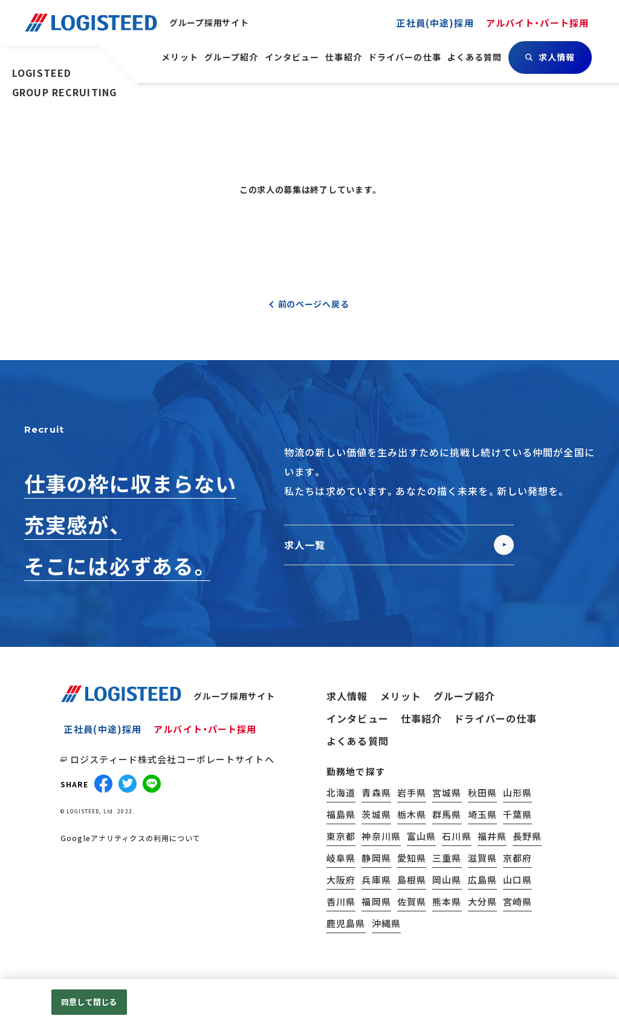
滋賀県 (482, 857)
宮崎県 (517, 901)
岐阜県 (340, 857)
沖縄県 (386, 923)
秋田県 (482, 792)
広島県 (482, 879)
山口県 (517, 879)
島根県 (411, 879)
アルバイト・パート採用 (205, 729)
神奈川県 (381, 836)
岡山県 (446, 879)
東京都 (340, 836)
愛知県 (411, 857)
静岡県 (376, 857)
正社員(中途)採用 (102, 729)
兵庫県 (376, 879)
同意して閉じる (89, 1002)
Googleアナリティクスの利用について (130, 838)
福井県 (492, 836)
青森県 (376, 792)
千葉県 (517, 814)
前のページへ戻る (313, 304)
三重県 (446, 857)
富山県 (421, 836)
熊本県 (446, 901)
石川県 (456, 836)
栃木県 (411, 814)
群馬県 (446, 814)
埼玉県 (482, 814)
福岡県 (376, 901)
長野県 (527, 836)
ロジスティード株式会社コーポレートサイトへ (172, 759)
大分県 (482, 901)
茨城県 (376, 814)
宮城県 (446, 792)
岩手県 (411, 792)
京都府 (517, 857)
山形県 (517, 792)
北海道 (340, 792)
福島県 (340, 814)
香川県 (340, 901)
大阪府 (340, 879)
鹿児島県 (346, 923)
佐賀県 (411, 901)
